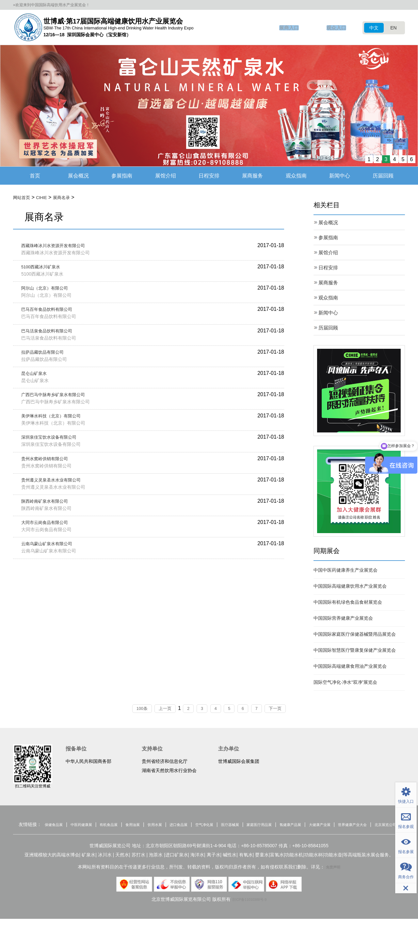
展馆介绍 (165, 175)
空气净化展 (230, 825)
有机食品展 (117, 825)
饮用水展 (172, 825)
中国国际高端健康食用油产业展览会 (350, 666)
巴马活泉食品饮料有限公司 (52, 334)
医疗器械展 (260, 825)
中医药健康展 (84, 825)
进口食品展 (199, 825)
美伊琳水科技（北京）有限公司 (57, 422)
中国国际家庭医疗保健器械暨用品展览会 (355, 634)
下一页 (288, 709)
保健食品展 (51, 825)
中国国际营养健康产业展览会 (343, 618)
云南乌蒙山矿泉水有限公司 (52, 553)
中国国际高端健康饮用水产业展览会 (350, 586)
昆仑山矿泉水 (37, 378)
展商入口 (287, 27)
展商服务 (252, 175)
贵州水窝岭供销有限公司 (50, 466)
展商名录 (70, 197)
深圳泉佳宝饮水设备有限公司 (55, 443)
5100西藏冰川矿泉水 (45, 268)
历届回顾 (383, 175)
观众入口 (335, 27)
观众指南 (296, 175)
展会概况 (78, 175)
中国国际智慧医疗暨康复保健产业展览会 (355, 650)
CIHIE (47, 197)
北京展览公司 (222, 831)
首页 (35, 175)
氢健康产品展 (333, 825)
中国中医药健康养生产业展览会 (346, 570)
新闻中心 (339, 175)
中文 (373, 27)
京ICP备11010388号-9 (249, 906)
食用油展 (146, 825)
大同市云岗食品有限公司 (50, 531)
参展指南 (121, 175)
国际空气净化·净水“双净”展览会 (345, 682)
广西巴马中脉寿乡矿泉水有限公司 (60, 400)
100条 (129, 709)
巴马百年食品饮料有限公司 (52, 312)
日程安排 (209, 175)
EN (393, 27)
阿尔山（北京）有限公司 (50, 290)
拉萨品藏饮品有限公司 (47, 356)
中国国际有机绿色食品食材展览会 (348, 602)
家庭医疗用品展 (296, 825)
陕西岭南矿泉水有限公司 (50, 510)
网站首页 (23, 197)
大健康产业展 (368, 825)
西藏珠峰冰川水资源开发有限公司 (60, 246)
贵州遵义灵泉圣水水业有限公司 (57, 488)
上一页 (158, 709)
